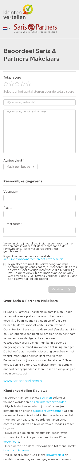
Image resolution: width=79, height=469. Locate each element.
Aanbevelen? (12, 160)
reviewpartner (53, 411)
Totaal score (12, 77)
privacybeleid (55, 455)
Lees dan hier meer (16, 450)
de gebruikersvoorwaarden (48, 402)
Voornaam (10, 191)
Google (38, 411)
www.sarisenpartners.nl (23, 381)
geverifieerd (11, 441)
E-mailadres (11, 224)
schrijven (46, 397)
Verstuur (58, 289)
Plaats (7, 208)
